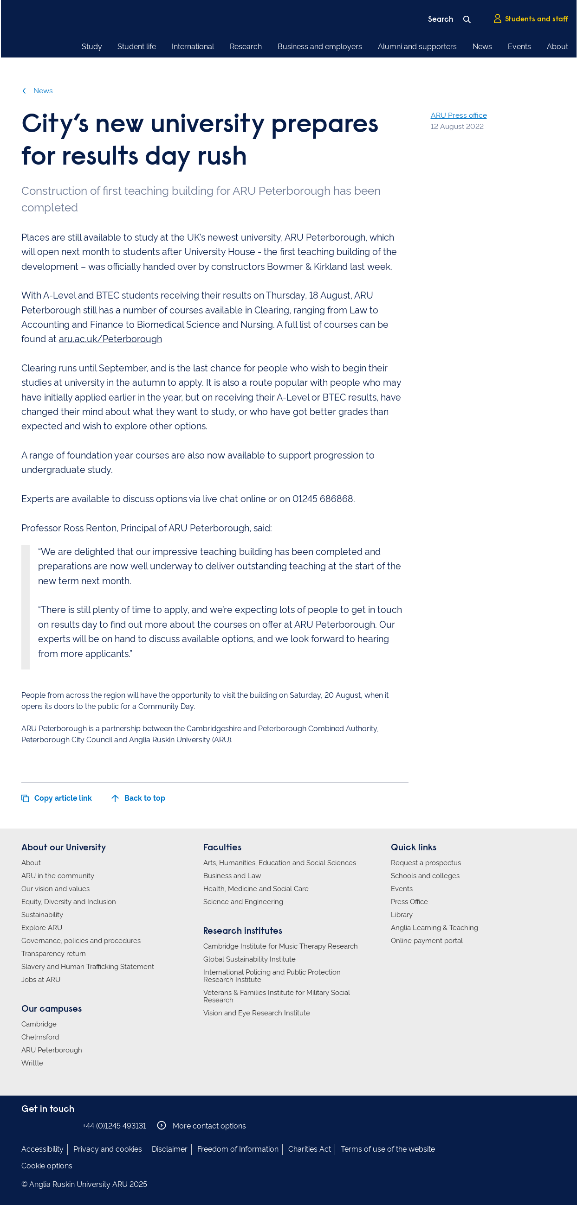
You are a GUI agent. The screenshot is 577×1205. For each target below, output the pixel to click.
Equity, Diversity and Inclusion (68, 902)
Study (92, 46)
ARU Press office (459, 115)
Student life (136, 46)
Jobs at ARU (40, 979)
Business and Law (232, 876)
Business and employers (320, 46)
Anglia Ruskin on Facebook (27, 1125)
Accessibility (42, 1149)
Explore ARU (41, 928)
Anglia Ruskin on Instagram (41, 1125)
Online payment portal (427, 941)
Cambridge (39, 1024)
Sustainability (42, 915)
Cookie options (46, 1165)
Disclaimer (170, 1149)
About (557, 46)
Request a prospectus (426, 863)
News (482, 46)
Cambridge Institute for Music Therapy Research (280, 946)
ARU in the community (57, 876)
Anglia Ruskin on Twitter (55, 1125)
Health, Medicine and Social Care (256, 889)
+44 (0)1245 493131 (114, 1126)
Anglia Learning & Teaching (434, 928)
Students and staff (530, 19)
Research (246, 46)
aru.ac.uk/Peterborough (110, 339)
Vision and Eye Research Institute (256, 1013)
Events (519, 46)
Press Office (409, 902)
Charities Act (309, 1149)
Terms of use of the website (388, 1149)
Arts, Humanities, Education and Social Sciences (279, 863)
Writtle (32, 1063)
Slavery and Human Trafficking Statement (87, 967)
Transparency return (53, 954)
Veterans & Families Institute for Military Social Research (276, 996)
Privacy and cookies (107, 1149)
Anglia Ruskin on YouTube (69, 1125)
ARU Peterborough (51, 1050)
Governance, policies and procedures (81, 941)
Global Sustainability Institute (249, 959)
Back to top (138, 798)
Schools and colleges (425, 876)
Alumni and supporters (417, 46)
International (193, 46)
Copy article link (56, 798)
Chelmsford (40, 1037)
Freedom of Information (238, 1149)
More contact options (201, 1125)
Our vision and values (55, 889)
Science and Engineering (243, 902)
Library (402, 915)
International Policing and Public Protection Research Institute (272, 976)
